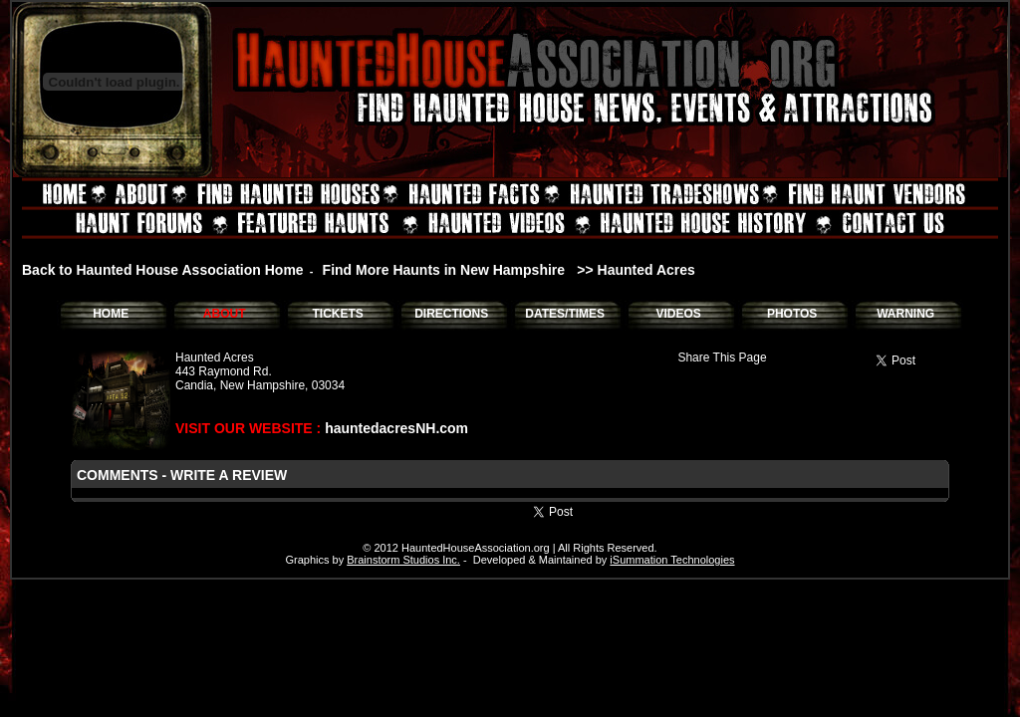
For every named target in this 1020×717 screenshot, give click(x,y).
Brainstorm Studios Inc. (403, 560)
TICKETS (337, 314)
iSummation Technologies (672, 560)
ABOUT (224, 314)
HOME (110, 314)
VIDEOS (677, 314)
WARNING (905, 314)
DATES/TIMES (565, 314)
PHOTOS (792, 314)
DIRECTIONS (451, 314)
